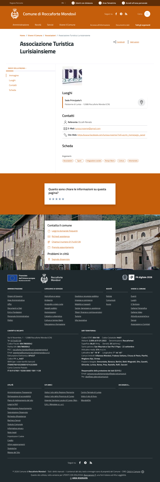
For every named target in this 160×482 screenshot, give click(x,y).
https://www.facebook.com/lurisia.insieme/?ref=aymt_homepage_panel (111, 134)
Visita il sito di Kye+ (89, 396)
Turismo (78, 316)
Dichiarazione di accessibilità (19, 396)
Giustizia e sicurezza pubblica (86, 296)
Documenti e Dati (15, 308)
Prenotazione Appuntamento (20, 408)
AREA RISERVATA (78, 477)
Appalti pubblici (50, 308)
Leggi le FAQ (13, 404)
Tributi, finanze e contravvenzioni (88, 312)
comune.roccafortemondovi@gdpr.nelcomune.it (106, 373)
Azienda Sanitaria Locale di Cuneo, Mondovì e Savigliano (67, 400)
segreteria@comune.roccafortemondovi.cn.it (31, 352)
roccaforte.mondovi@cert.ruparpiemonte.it (30, 349)
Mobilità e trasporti (82, 304)
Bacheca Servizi (14, 420)
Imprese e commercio (83, 300)
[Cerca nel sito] (147, 14)
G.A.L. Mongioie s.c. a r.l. (54, 404)
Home (22, 35)
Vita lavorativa (81, 320)
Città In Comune (133, 471)
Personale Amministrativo (18, 316)
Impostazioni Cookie (16, 436)
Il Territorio (135, 304)
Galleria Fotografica (139, 308)
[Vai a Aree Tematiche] (107, 3)
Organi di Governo (15, 296)
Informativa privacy (16, 428)
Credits (10, 440)
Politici (10, 320)
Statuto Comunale (15, 424)
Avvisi (108, 304)
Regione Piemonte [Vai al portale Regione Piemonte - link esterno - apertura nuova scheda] (16, 3)
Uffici (10, 304)
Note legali (12, 432)
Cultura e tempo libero (53, 320)
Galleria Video (136, 312)
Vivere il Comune (35, 35)
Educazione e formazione (54, 324)
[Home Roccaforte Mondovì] (43, 14)
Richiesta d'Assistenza (17, 416)
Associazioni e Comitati (140, 324)
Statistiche (12, 448)
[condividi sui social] (118, 42)
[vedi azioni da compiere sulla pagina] (133, 42)
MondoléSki (86, 400)
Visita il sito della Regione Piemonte (59, 392)
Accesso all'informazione (100, 25)
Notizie (109, 296)
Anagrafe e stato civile (53, 304)
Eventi (133, 296)
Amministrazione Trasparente (20, 392)
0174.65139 (16, 340)
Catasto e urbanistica (53, 316)
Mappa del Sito (14, 452)
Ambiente (48, 300)
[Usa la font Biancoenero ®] (82, 3)
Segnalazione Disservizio (18, 412)
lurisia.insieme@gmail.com (87, 128)
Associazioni (50, 35)
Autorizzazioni (50, 312)
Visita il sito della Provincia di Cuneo (59, 396)
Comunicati (110, 300)
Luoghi (133, 300)
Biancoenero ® (90, 474)
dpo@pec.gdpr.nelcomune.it (96, 376)
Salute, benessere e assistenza (87, 308)
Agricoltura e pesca (52, 296)
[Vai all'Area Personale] (134, 3)
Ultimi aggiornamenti (16, 444)
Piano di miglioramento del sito (20, 400)
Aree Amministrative (16, 300)
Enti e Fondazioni (15, 312)
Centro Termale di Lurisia (91, 392)
